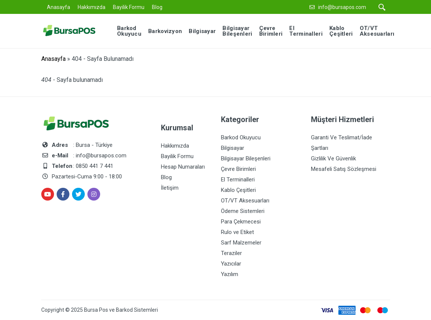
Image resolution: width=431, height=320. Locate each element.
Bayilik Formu (128, 7)
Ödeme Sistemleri (242, 211)
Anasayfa (58, 7)
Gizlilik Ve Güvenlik (333, 158)
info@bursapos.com (342, 7)
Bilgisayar (232, 148)
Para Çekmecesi (241, 221)
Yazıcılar (231, 263)
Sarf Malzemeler (241, 242)
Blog (157, 7)
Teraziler (231, 253)
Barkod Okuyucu (241, 137)
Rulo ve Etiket (237, 232)
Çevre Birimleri (238, 169)
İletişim (170, 187)
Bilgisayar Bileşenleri (245, 158)
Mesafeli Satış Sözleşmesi (343, 169)
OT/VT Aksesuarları (245, 200)
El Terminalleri (238, 179)
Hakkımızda (91, 7)
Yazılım (229, 274)
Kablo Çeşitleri (238, 190)
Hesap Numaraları (183, 166)
